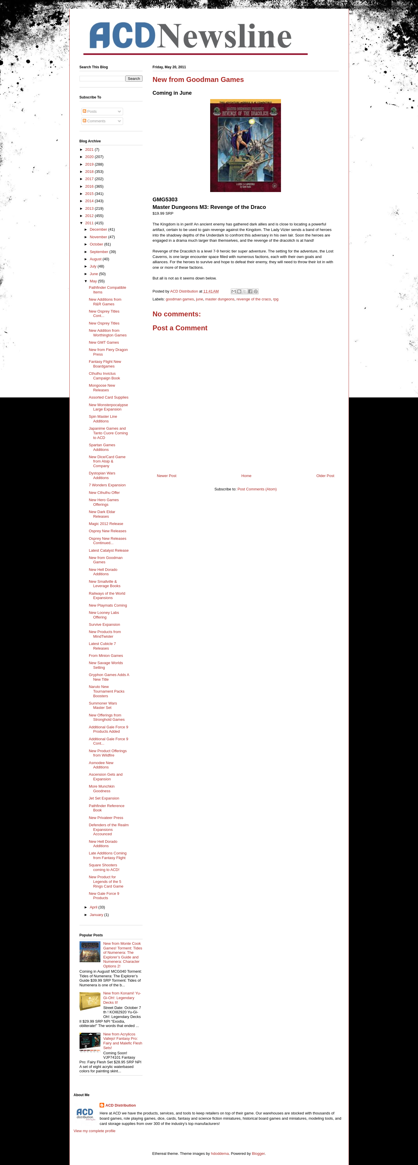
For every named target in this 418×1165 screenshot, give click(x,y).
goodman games (180, 299)
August (96, 259)
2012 (90, 216)
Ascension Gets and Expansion (105, 776)
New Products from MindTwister (105, 634)
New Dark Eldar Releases (102, 514)
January (97, 915)
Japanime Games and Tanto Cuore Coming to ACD (108, 433)
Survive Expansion (104, 624)
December (99, 229)
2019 (90, 164)
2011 (90, 223)
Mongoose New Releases (102, 387)
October (97, 244)
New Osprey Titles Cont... (104, 313)
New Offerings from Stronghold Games (107, 717)
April (94, 907)
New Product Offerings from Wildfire (108, 753)
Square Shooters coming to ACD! (104, 867)
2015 (90, 193)
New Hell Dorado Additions (103, 571)
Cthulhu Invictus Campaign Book (104, 375)
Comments (94, 121)
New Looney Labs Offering (104, 614)
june (199, 299)
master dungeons (219, 299)
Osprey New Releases (107, 531)
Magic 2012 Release (106, 523)
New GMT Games (104, 342)
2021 (90, 149)
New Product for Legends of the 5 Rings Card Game (106, 881)
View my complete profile (95, 1131)
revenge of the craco (254, 299)
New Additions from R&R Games (105, 301)
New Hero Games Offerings (104, 502)
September (99, 252)
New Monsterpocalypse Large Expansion (108, 407)
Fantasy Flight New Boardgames (105, 363)
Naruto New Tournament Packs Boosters (107, 691)
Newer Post (166, 476)
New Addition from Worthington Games (108, 332)
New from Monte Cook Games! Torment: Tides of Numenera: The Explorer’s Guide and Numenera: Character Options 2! (122, 954)
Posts (90, 111)
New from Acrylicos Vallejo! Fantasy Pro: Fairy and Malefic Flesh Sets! (122, 1041)
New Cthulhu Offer (104, 492)
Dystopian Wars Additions (102, 475)
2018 (90, 171)
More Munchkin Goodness (102, 788)
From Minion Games (106, 655)
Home (247, 476)
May (94, 281)
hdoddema (220, 1153)
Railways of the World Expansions (107, 595)
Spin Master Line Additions (103, 418)
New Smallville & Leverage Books (104, 583)
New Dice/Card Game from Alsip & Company (107, 461)
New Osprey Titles (104, 323)
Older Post (325, 476)
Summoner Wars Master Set (103, 705)
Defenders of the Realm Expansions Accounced (109, 829)
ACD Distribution (120, 1105)
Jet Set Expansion (104, 798)
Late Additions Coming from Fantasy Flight (108, 855)
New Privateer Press (106, 818)
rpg (275, 299)
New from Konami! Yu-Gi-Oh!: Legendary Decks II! (122, 997)
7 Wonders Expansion (107, 485)
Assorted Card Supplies (109, 397)
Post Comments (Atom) (257, 489)
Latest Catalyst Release (109, 550)
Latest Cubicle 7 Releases (102, 645)
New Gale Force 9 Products (104, 895)
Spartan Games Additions (102, 447)
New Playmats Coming (108, 605)
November (99, 237)
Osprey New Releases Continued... (107, 540)
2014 (90, 201)
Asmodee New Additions (101, 765)
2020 (90, 157)
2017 (90, 179)
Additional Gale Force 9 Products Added (108, 729)
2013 (90, 208)
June (94, 274)
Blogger (258, 1153)
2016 (90, 186)
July (94, 266)
